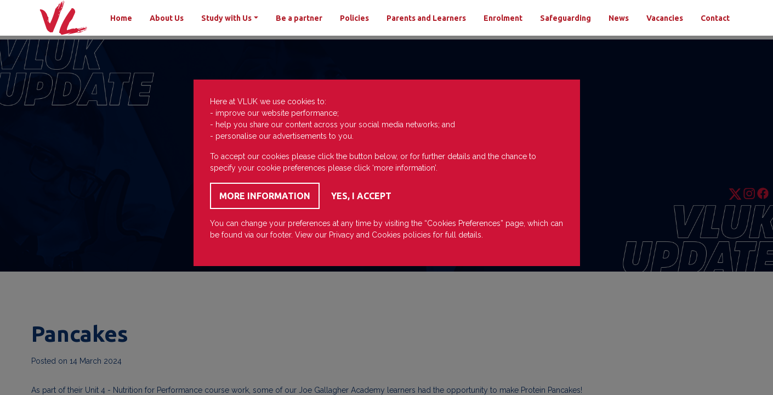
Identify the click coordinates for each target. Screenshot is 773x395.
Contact (715, 18)
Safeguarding (565, 18)
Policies (354, 18)
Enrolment (503, 18)
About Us (167, 18)
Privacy (341, 234)
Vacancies (664, 18)
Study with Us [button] (226, 18)
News (619, 18)
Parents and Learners (426, 18)
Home (121, 18)
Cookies (386, 234)
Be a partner (299, 18)
